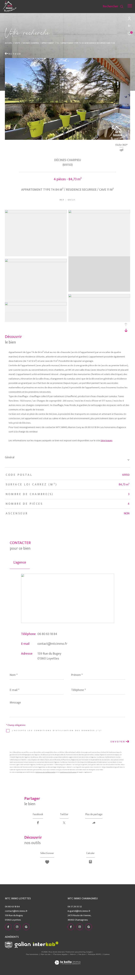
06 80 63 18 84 (47, 634)
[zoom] (36, 212)
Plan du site (46, 954)
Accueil (8, 43)
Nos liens (82, 954)
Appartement (47, 43)
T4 (57, 43)
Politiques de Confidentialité (45, 772)
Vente (17, 43)
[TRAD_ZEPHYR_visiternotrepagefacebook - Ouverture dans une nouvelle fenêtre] (8, 927)
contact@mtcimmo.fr (52, 644)
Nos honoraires (32, 954)
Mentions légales (60, 954)
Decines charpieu (31, 43)
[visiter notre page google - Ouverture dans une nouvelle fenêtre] (26, 927)
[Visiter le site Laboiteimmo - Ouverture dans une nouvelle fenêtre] (67, 960)
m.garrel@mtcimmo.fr (79, 911)
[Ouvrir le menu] (130, 5)
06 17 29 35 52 (75, 907)
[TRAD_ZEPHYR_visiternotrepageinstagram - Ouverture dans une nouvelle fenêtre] (17, 927)
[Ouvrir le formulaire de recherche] (113, 6)
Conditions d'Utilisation (68, 772)
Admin (73, 954)
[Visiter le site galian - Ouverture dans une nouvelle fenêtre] (23, 945)
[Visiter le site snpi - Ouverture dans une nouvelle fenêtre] (8, 945)
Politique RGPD (94, 954)
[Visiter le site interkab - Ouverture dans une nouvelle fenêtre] (45, 944)
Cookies (106, 954)
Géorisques (106, 440)
